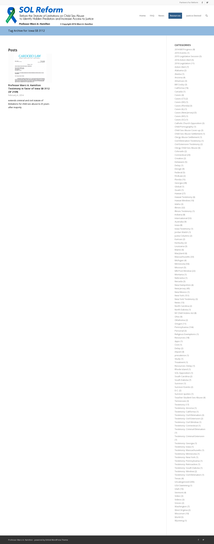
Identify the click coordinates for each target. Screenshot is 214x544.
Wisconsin (180, 513)
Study (177, 358)
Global (178, 186)
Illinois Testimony (183, 211)
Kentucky (179, 242)
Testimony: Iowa (183, 446)
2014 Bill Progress (183, 49)
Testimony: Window (184, 471)
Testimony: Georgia (184, 443)
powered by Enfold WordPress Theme (51, 540)
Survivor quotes (183, 393)
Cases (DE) (180, 102)
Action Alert (180, 66)
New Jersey (180, 288)
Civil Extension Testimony (187, 144)
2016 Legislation (182, 63)
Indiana (178, 214)
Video (177, 495)
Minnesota (180, 263)
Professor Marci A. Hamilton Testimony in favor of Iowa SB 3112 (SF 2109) (28, 88)
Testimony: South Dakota (187, 467)
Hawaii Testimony (183, 197)
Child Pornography (184, 126)
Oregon (178, 323)
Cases (178, 95)
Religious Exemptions (185, 334)
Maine (178, 249)
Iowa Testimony (182, 228)
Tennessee (180, 400)
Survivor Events (182, 387)
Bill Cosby (179, 84)
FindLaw (179, 175)
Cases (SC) (180, 119)
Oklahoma (180, 320)
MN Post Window (183, 270)
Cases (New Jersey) (184, 112)
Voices (178, 503)
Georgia (179, 182)
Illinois (178, 207)
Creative (179, 158)
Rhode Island (181, 369)
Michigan (179, 260)
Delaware (179, 161)
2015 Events (180, 52)
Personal (179, 330)
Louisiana (179, 246)
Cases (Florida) (182, 105)
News (177, 302)
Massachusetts (182, 256)
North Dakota (181, 309)
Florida (178, 179)
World (178, 517)
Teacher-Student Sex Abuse (189, 397)
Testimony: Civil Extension (187, 418)
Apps (177, 341)
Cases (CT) (180, 98)
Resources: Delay (183, 365)
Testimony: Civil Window (186, 422)
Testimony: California (185, 411)
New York (179, 295)
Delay (177, 165)
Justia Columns (182, 235)
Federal (178, 172)
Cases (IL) (179, 109)
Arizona (178, 77)
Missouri (179, 267)
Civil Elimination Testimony (188, 140)
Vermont (179, 492)
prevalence (180, 355)
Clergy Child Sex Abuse (186, 147)
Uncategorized (182, 481)
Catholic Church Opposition (188, 123)
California (179, 87)
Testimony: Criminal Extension (189, 436)
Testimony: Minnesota (186, 453)
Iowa (177, 225)
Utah (177, 488)
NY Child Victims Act (184, 313)
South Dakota (181, 379)
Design (178, 168)
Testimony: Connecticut (186, 425)
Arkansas (179, 80)
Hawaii (178, 193)
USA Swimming (182, 485)
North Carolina (182, 305)
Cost (177, 344)
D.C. (176, 390)
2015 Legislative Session (187, 56)
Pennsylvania (181, 327)
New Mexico (181, 292)
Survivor (179, 383)
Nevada (179, 281)
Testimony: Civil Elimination (188, 415)
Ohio (177, 316)
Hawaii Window (182, 200)
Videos (178, 499)
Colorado (179, 151)
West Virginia (181, 510)
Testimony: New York (185, 457)
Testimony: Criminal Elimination (190, 429)
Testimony (180, 404)
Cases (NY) (180, 116)
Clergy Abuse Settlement (187, 137)
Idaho (177, 204)
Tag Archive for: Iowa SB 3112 (26, 30)
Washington (181, 506)
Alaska (178, 74)
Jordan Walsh (181, 232)
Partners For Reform (189, 2)
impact (178, 351)
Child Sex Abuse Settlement (188, 133)
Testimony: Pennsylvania (187, 460)
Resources (180, 337)
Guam (178, 189)
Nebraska (180, 277)
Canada (179, 91)
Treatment (180, 362)
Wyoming (179, 520)
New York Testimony (185, 299)
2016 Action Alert (183, 59)
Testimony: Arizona (184, 408)
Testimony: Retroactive (186, 464)
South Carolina (182, 376)
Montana (179, 274)
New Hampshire (183, 284)
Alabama (179, 70)
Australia (179, 221)
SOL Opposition (182, 372)
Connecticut (180, 154)
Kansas (178, 239)
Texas (178, 478)
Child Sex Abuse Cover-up (187, 130)
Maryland (179, 253)
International (181, 218)
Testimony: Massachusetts (188, 450)
